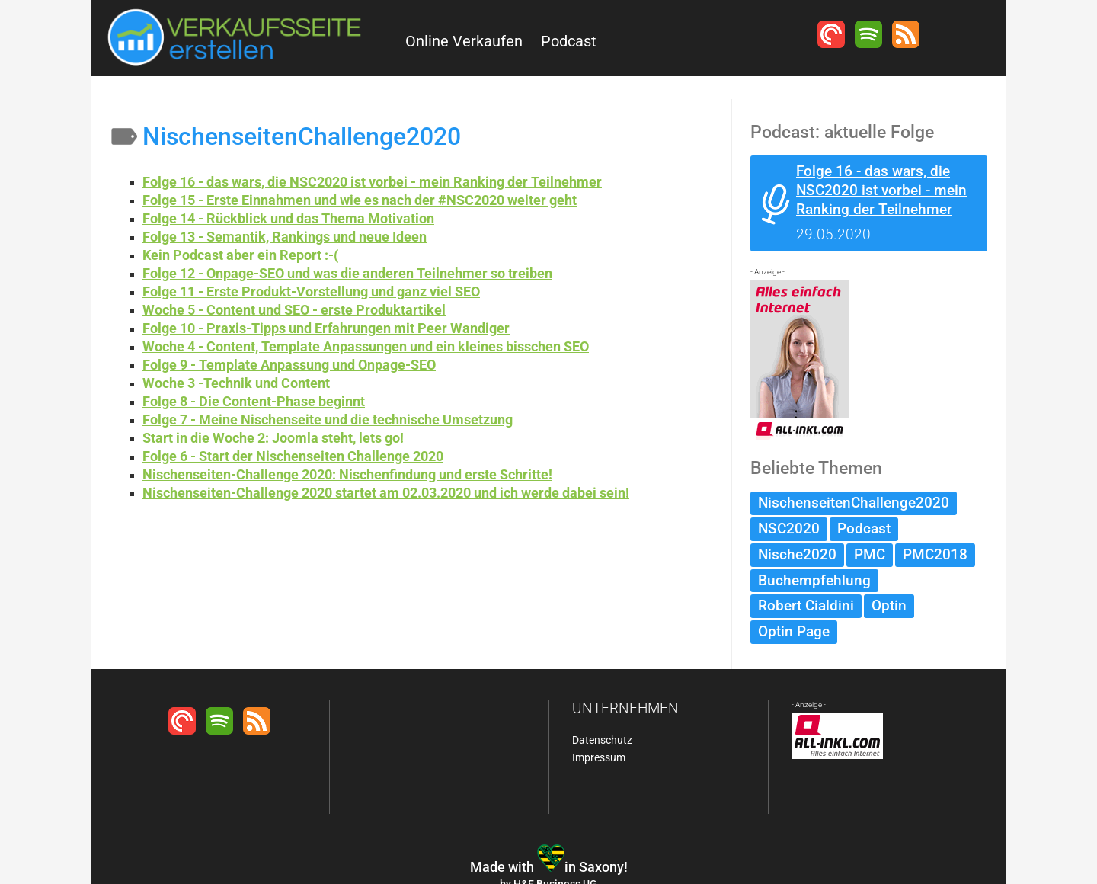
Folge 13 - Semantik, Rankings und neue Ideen (284, 237)
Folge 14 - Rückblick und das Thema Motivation (288, 218)
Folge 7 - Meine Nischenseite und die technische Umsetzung (327, 420)
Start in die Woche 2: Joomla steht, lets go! (273, 438)
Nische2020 (797, 554)
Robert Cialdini (806, 605)
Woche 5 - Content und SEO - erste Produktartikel (294, 310)
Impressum (598, 757)
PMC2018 (935, 554)
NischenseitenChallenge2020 (853, 502)
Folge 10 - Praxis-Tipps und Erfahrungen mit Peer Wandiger (326, 328)
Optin (889, 605)
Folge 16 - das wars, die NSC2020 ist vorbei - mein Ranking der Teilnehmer (372, 182)
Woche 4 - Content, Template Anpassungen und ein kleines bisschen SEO (365, 346)
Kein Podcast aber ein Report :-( (240, 255)
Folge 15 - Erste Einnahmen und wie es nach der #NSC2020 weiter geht (359, 200)
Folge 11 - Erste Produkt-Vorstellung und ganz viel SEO (311, 291)
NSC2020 (789, 528)
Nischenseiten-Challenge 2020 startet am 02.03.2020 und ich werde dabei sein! (385, 493)
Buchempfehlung (814, 580)
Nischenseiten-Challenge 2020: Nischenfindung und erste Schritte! (347, 474)
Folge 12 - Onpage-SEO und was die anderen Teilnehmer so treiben (347, 273)
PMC (869, 554)
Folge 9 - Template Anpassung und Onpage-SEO (289, 365)
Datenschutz (602, 740)
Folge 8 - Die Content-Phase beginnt (253, 401)
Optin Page (794, 631)
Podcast (568, 41)
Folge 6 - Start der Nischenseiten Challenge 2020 (292, 456)
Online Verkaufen (464, 41)
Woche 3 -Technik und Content (236, 383)
